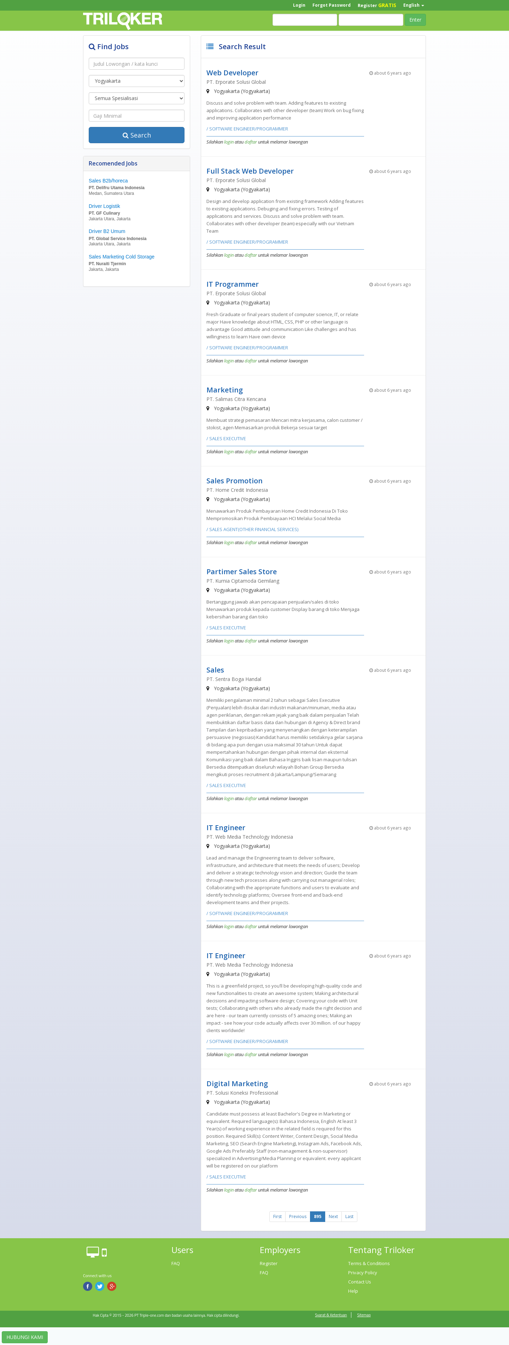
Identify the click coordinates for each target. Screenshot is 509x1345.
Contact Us (359, 1282)
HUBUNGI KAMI (24, 1337)
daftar (251, 142)
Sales (215, 670)
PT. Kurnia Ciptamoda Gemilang (242, 580)
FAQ (175, 1263)
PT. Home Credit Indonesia (237, 490)
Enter (415, 19)
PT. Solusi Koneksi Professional (242, 1092)
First (277, 1216)
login (229, 142)
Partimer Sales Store (241, 571)
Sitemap (363, 1315)
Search (137, 135)
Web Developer (232, 72)
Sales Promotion (234, 480)
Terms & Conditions (369, 1263)
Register (377, 5)
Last (349, 1216)
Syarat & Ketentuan (331, 1315)
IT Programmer (232, 284)
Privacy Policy (362, 1272)
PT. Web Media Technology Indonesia (249, 836)
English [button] (413, 5)
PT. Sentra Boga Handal (233, 679)
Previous (297, 1216)
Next (333, 1216)
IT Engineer (225, 827)
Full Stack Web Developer (250, 171)
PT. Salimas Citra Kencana (236, 399)
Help (353, 1291)
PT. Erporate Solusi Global (236, 81)
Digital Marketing (237, 1083)
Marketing (224, 390)
